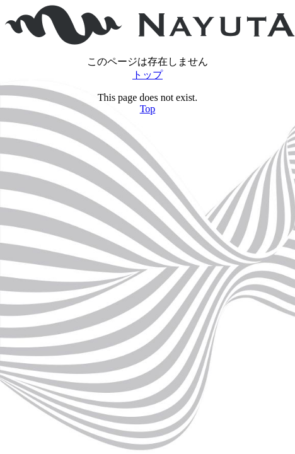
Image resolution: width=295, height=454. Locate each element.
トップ (147, 74)
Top (148, 108)
